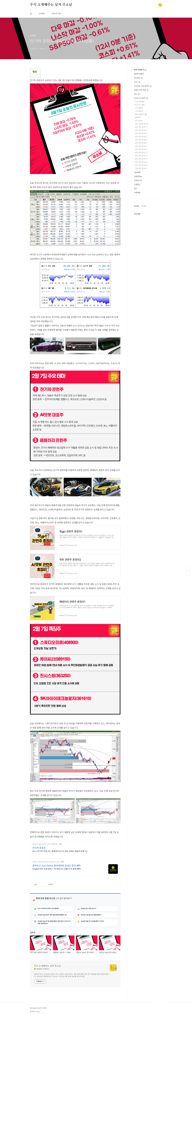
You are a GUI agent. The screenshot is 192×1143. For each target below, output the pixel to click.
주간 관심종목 (139, 101)
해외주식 (138, 117)
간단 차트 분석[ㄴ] (141, 130)
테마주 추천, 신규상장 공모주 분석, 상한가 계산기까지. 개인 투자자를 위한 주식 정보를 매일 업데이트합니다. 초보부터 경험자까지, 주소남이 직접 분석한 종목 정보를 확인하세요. (72, 1066)
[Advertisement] (75, 340)
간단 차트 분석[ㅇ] (141, 149)
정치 (135, 188)
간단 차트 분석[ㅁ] (141, 140)
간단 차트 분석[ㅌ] (141, 162)
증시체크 (138, 78)
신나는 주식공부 (141, 98)
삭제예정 (137, 192)
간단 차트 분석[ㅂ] (141, 143)
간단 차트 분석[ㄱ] (141, 127)
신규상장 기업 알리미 (142, 86)
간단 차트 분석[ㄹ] (141, 136)
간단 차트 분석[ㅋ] (141, 159)
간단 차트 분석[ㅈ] (141, 152)
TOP (160, 1100)
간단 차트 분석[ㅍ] (141, 165)
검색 (154, 5)
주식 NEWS (139, 120)
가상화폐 (137, 172)
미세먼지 (137, 184)
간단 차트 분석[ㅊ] (141, 155)
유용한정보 (138, 176)
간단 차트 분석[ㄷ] (141, 133)
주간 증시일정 (139, 105)
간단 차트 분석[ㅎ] (141, 168)
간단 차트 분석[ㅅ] (141, 146)
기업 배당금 (139, 111)
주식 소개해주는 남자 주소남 (51, 4)
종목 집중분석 (141, 114)
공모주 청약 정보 (141, 90)
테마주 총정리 (139, 74)
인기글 (143, 206)
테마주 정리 (57, 13)
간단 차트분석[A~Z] (141, 124)
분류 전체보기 (140, 69)
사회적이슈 (138, 180)
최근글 (136, 206)
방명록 (42, 13)
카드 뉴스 (137, 94)
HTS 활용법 (139, 108)
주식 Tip (137, 82)
